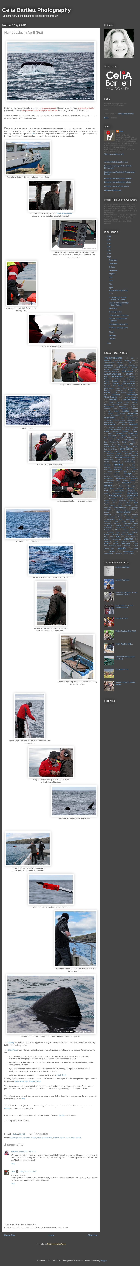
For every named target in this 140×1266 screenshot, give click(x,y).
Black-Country (109, 388)
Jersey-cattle (118, 467)
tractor (123, 534)
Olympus (130, 488)
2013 (109, 254)
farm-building (112, 435)
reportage (134, 508)
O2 (105, 488)
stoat (134, 525)
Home (51, 1235)
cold (136, 411)
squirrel (118, 525)
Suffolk (132, 527)
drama (128, 427)
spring (109, 525)
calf (105, 394)
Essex (135, 431)
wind (136, 549)
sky (116, 521)
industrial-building (129, 462)
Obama (111, 488)
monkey (125, 480)
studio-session (120, 527)
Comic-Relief (121, 413)
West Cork (125, 543)
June (111, 281)
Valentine (107, 541)
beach (115, 381)
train (105, 537)
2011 (109, 343)
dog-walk (133, 424)
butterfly (132, 392)
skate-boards (130, 519)
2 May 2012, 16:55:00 (27, 1152)
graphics (124, 451)
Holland (109, 457)
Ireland (56, 1138)
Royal (125, 510)
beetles (132, 381)
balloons (132, 376)
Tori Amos (125, 532)
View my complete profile (114, 154)
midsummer (110, 480)
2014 (109, 250)
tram (111, 537)
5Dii (132, 358)
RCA (120, 505)
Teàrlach (14, 1152)
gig (127, 447)
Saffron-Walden (123, 512)
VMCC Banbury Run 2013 (125, 631)
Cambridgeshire (131, 397)
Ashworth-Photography (111, 371)
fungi (124, 444)
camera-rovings (130, 399)
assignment (127, 371)
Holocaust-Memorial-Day (125, 457)
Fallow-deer (133, 434)
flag (105, 442)
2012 (109, 257)
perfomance (117, 493)
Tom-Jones (110, 532)
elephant (115, 431)
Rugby (106, 512)
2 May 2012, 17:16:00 (27, 1172)
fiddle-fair (121, 438)
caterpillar (115, 404)
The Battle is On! (122, 670)
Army (125, 369)
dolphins (111, 427)
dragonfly (120, 427)
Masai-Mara (121, 478)
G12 (131, 444)
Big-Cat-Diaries (129, 383)
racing (120, 503)
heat (136, 453)
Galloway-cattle (109, 446)
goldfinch (113, 449)
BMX (118, 388)
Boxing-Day (119, 390)
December (113, 260)
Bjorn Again (132, 386)
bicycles (116, 383)
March (112, 332)
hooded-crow (108, 460)
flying (133, 442)
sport (136, 523)
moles (118, 480)
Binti (114, 386)
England (125, 431)
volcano (124, 541)
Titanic (136, 530)
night (133, 486)
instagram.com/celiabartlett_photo (117, 182)
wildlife (78, 1138)
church (135, 409)
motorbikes (108, 483)
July (111, 277)
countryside (109, 418)
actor (133, 360)
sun (116, 530)
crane (122, 418)
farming (124, 436)
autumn (129, 374)
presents (132, 500)
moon (132, 480)
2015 (109, 247)
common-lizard (114, 415)
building (107, 392)
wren (132, 553)
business (123, 392)
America (132, 365)
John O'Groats (130, 467)
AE (130, 362)
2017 (109, 240)
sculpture (117, 515)
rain (136, 503)
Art (132, 369)
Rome (118, 510)
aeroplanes (108, 365)
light (125, 471)
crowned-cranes (133, 418)
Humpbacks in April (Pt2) (118, 290)
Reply (13, 1164)
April (111, 287)
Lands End (107, 469)
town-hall (115, 534)
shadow (120, 517)
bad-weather (117, 376)
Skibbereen (107, 521)
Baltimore (107, 379)
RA (114, 503)
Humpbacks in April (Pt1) (118, 324)
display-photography (126, 422)
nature (62, 1138)
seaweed (111, 517)
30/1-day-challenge (113, 358)
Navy (121, 486)
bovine (106, 390)
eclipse (106, 431)
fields (129, 438)
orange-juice (131, 491)
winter (112, 551)
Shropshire (111, 519)
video (116, 541)
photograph (132, 493)
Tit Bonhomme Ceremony (119, 315)
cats (133, 404)
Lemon (135, 469)
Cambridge (116, 395)
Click (106, 118)
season (135, 515)
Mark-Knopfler (130, 476)
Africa (121, 365)
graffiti (116, 451)
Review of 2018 (121, 618)
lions (133, 471)
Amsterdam (108, 367)
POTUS (114, 500)
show (136, 517)
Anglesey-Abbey (122, 367)
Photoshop (113, 498)
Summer (107, 530)
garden (120, 446)
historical (134, 455)
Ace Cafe (118, 360)
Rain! (111, 294)
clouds (116, 411)
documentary (110, 424)
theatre (126, 530)
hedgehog (109, 455)
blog (23, 1098)
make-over (117, 476)
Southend (117, 523)
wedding (116, 543)
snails (124, 521)
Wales (132, 541)
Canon (111, 402)
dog (123, 424)
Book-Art (132, 388)
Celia (13, 1172)
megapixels (134, 478)
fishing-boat (129, 440)
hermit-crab (119, 455)
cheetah (107, 409)
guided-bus (134, 451)
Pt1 (33, 134)
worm (126, 553)
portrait (130, 498)
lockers (106, 474)
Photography (115, 495)
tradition (131, 534)
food (106, 444)
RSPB (132, 510)
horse (120, 460)
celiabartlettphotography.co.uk (116, 162)
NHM (127, 486)
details (7, 1108)
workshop (119, 553)
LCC (128, 469)
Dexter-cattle (108, 422)
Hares (119, 453)
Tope (118, 532)
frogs (118, 444)
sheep (128, 517)
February (113, 335)
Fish (39, 1138)
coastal (33, 1138)
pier (122, 498)
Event (110, 433)
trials (127, 537)
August (112, 274)
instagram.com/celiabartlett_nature (117, 178)
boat (125, 388)
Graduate (107, 451)
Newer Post (9, 1235)
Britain (130, 390)
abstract (107, 360)
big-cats (107, 386)
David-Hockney (120, 420)
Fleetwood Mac (114, 442)
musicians (126, 482)
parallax (106, 493)
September (113, 270)
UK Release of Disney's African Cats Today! (118, 298)
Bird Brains (113, 308)
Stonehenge (108, 527)
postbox (106, 500)
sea (67, 1138)
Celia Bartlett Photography (36, 10)
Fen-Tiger (113, 438)
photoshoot (132, 495)
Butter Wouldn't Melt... (124, 644)
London (116, 474)
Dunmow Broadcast (114, 429)
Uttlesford (128, 539)
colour (110, 413)
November (113, 263)
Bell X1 (107, 383)
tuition (106, 539)
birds (120, 385)
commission (133, 413)
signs (120, 519)
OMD (106, 490)
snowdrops (107, 523)
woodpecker (108, 553)
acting (127, 360)
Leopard (109, 471)
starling (127, 525)
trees (118, 536)
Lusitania (107, 476)
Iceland (106, 462)
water (106, 543)
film (136, 438)
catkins (125, 404)
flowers (124, 442)
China (115, 409)
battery (106, 381)
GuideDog (110, 453)
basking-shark (16, 1138)
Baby (106, 376)
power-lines (123, 500)
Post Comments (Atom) (56, 1244)
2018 (109, 236)
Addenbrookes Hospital (113, 362)
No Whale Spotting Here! (118, 328)
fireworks (110, 440)
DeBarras (131, 420)
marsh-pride (108, 478)
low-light (128, 473)
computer (129, 415)
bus (116, 392)
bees (125, 381)
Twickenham (116, 539)
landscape (118, 469)
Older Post (93, 1235)
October (112, 267)
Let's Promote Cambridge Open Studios (119, 304)
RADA (128, 503)
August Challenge (112, 374)
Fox (113, 444)
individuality (116, 462)
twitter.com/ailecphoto (112, 190)
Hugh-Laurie (131, 460)
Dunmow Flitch (130, 429)
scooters (107, 515)
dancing (109, 420)
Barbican (118, 379)
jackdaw (107, 467)
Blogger (104, 1261)
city (109, 411)
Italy (133, 465)
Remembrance (120, 508)
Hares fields (128, 453)
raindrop (112, 505)
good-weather (47, 1138)
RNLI (109, 510)
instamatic (107, 465)
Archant (116, 369)
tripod (133, 537)
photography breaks (126, 114)
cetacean (26, 1138)
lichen (118, 471)
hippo (127, 455)
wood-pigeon (128, 551)
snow (132, 521)
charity (133, 406)
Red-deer (128, 505)
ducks (135, 427)
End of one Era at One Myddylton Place (124, 607)
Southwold (127, 523)
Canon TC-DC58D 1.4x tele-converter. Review (126, 594)
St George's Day (115, 312)
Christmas (124, 409)
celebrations (109, 407)
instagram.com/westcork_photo (116, 186)
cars (127, 402)
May (111, 284)
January (112, 339)
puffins (106, 503)
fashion (133, 435)
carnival (119, 402)
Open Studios (119, 491)
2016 (109, 243)
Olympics (120, 488)
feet (105, 438)
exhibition (120, 434)
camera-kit (113, 400)
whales (72, 1138)
